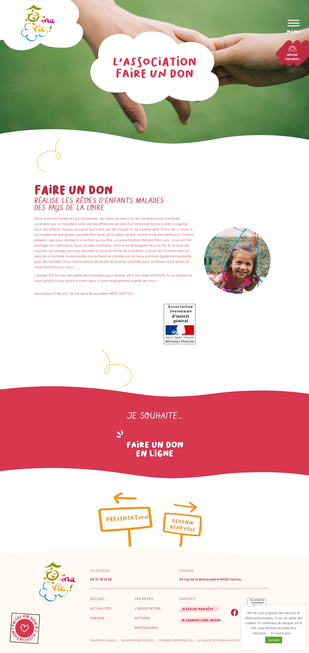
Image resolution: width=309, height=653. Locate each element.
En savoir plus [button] (281, 633)
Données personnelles (175, 640)
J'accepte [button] (274, 640)
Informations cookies (137, 640)
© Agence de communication (218, 640)
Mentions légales (103, 640)
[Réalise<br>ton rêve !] (294, 48)
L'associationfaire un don (154, 68)
